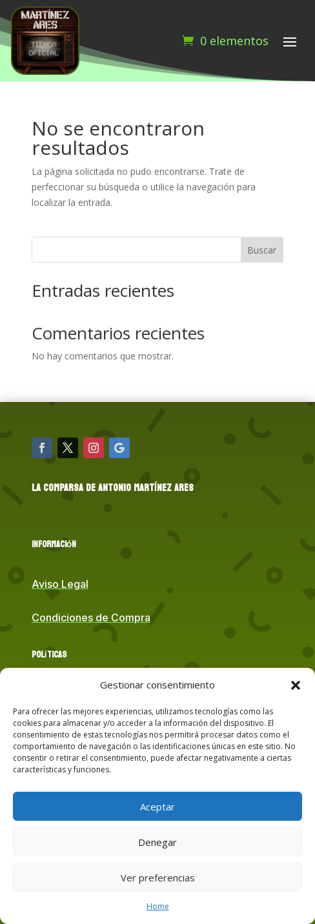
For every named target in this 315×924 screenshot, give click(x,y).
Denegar (157, 842)
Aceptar (157, 806)
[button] (295, 685)
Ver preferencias (158, 877)
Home (158, 906)
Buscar (261, 250)
